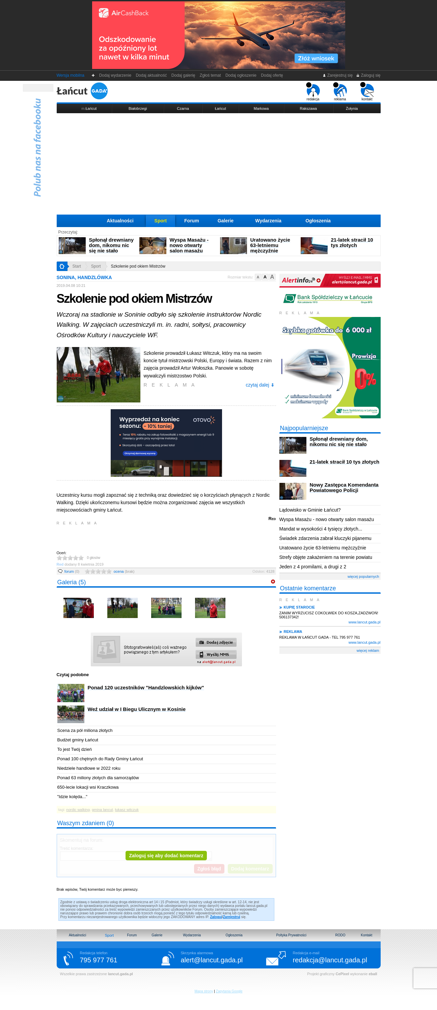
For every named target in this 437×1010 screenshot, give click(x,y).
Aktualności (120, 220)
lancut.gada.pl (120, 974)
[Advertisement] (219, 164)
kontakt (367, 91)
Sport (160, 220)
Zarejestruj (231, 917)
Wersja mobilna (70, 75)
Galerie (226, 220)
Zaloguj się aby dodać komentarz (166, 855)
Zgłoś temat (210, 75)
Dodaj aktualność (151, 75)
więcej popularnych (363, 576)
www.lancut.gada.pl (365, 622)
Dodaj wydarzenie (115, 75)
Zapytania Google (229, 991)
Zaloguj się (368, 75)
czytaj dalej (260, 385)
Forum (191, 220)
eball (372, 974)
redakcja (313, 91)
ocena (124, 571)
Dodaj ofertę (272, 75)
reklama (340, 91)
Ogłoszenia (318, 220)
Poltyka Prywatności (291, 935)
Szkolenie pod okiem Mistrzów (138, 266)
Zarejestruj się (338, 75)
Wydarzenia (268, 220)
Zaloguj (216, 917)
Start (77, 266)
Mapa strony (203, 991)
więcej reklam (368, 650)
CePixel (342, 974)
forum (72, 571)
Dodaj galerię (183, 75)
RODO (340, 935)
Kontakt (366, 935)
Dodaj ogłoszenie (240, 75)
